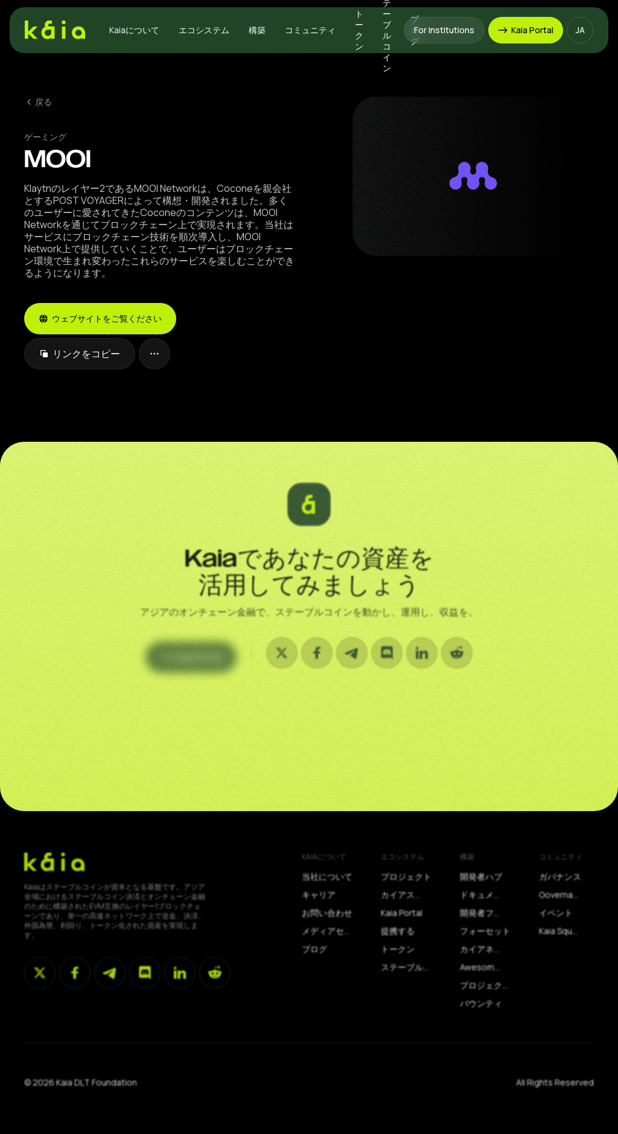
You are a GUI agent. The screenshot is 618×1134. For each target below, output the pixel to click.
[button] (134, 30)
